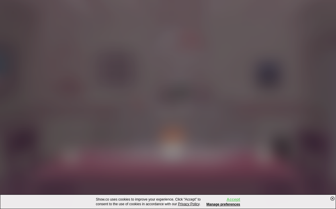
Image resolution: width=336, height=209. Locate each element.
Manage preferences (223, 204)
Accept (233, 199)
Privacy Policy (189, 204)
